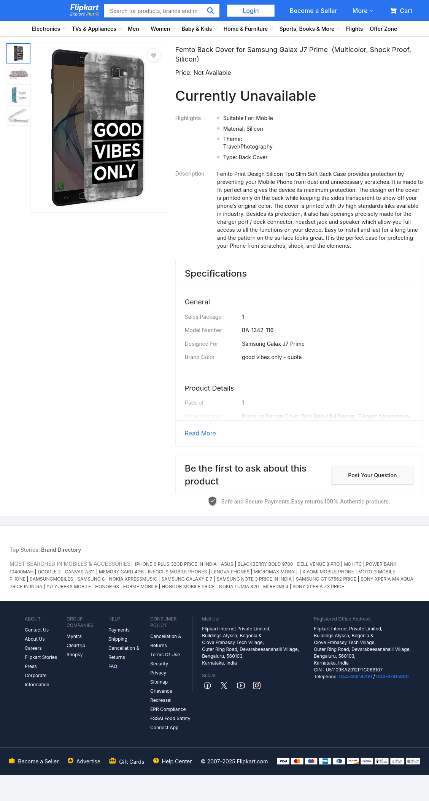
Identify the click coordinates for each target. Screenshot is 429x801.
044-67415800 (392, 676)
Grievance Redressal (161, 695)
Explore (84, 14)
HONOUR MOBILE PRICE (188, 586)
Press (31, 666)
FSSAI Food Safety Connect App (170, 723)
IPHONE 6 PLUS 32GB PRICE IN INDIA (176, 564)
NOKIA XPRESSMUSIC (133, 579)
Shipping (117, 639)
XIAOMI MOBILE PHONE (328, 572)
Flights (354, 28)
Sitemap (159, 682)
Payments (119, 630)
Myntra (74, 636)
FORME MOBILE (140, 586)
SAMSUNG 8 (91, 579)
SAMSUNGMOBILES (51, 579)
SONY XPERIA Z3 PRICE (318, 586)
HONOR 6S (107, 586)
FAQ (112, 666)
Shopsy (75, 654)
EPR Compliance (168, 709)
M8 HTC (353, 564)
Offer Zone (383, 28)
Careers (33, 648)
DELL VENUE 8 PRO (318, 564)
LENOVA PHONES (230, 572)
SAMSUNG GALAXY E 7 (186, 579)
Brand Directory (61, 549)
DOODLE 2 (49, 572)
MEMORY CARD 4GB (121, 572)
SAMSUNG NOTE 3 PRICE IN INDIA (254, 579)
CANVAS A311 (80, 572)
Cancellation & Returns (123, 652)
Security (159, 663)
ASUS (227, 564)
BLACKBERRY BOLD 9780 (265, 564)
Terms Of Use (165, 654)
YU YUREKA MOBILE (68, 586)
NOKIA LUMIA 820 (239, 586)
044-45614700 (355, 676)
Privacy (158, 673)
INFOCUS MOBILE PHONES (177, 572)
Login (251, 10)
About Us (34, 639)
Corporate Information (37, 680)
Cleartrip (76, 645)
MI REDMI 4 (275, 586)
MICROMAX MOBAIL (276, 572)
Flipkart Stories (41, 657)
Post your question (372, 475)
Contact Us (37, 630)
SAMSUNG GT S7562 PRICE (326, 579)
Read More (200, 433)
